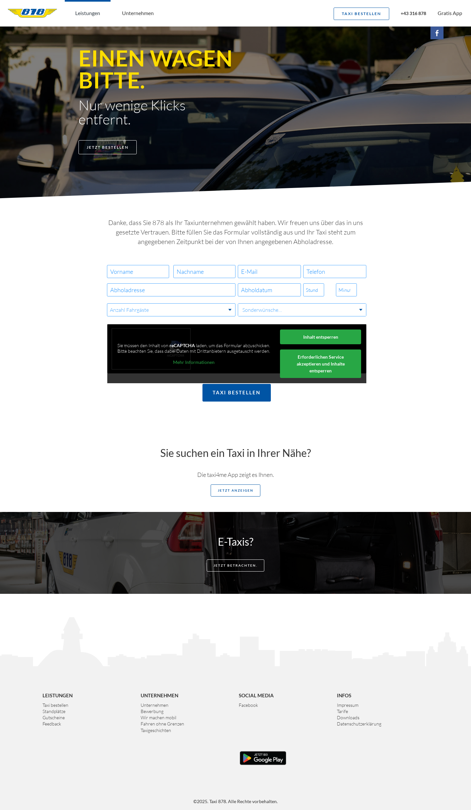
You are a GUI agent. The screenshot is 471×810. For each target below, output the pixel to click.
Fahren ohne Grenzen (162, 723)
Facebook (248, 705)
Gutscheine (54, 717)
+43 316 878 (413, 13)
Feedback (52, 723)
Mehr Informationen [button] (194, 362)
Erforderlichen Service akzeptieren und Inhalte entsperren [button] (321, 363)
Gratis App (450, 13)
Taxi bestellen (361, 13)
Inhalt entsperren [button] (320, 337)
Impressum (347, 705)
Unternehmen (138, 13)
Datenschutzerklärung (359, 723)
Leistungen (87, 13)
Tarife (342, 711)
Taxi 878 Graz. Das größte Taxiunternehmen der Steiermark (32, 13)
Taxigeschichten (156, 730)
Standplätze (54, 711)
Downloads (348, 717)
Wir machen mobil (158, 717)
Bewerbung (152, 711)
